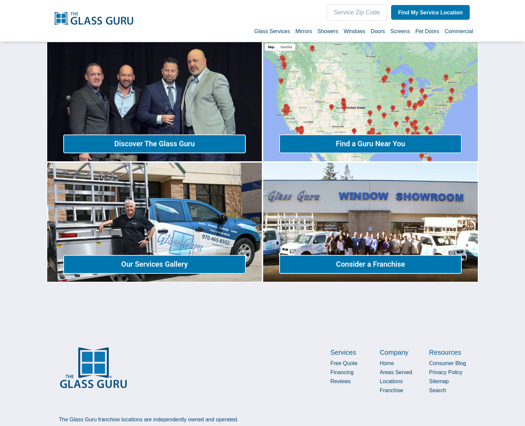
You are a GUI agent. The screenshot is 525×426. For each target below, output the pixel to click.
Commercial (459, 33)
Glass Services (272, 33)
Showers (327, 33)
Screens (400, 33)
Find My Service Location (429, 14)
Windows (354, 33)
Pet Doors (427, 33)
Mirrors (303, 33)
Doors (378, 33)
